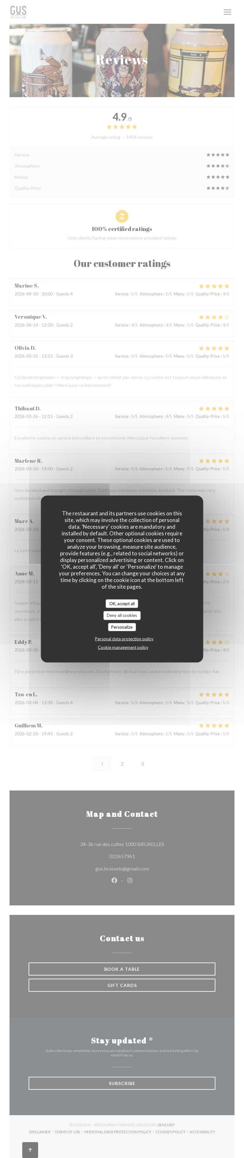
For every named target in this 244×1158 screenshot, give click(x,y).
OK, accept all (122, 603)
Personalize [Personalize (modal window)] (121, 626)
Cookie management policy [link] (123, 647)
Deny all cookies (122, 615)
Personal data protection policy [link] (124, 638)
